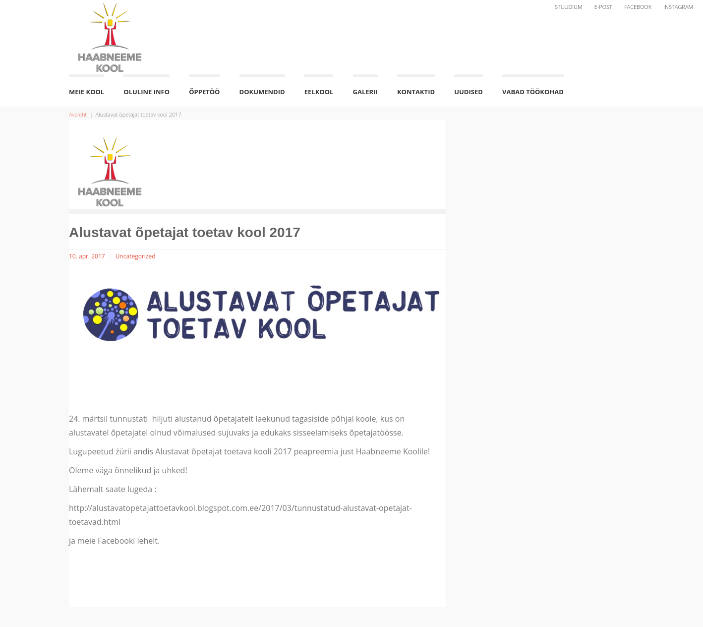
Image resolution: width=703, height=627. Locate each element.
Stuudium (569, 6)
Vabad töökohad (533, 91)
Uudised (468, 91)
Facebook (637, 6)
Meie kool (86, 91)
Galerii (365, 91)
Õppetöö (204, 91)
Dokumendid (262, 91)
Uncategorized (136, 256)
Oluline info (146, 91)
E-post (603, 6)
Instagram (678, 6)
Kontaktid (416, 91)
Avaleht (78, 114)
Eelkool (319, 91)
